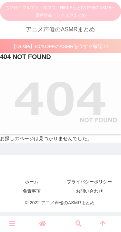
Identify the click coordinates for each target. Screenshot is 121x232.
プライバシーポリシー (89, 181)
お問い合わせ (89, 191)
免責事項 (32, 191)
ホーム (31, 181)
